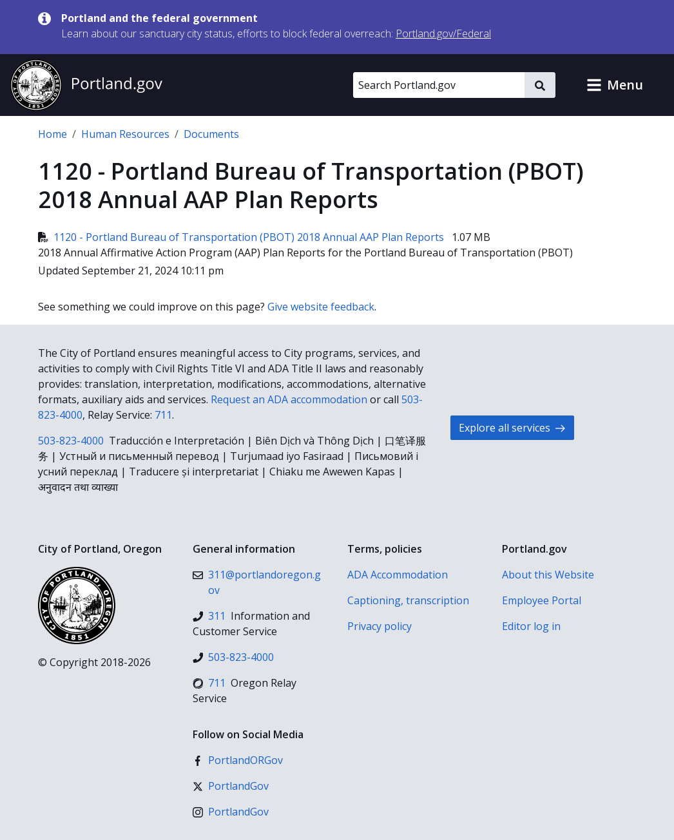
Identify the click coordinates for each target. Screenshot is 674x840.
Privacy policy (379, 626)
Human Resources (125, 134)
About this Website (548, 575)
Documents (211, 134)
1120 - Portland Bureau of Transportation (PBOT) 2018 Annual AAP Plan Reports (242, 237)
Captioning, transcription (408, 600)
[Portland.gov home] (86, 85)
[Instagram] (231, 811)
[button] (615, 85)
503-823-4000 (71, 441)
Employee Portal (541, 600)
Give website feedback (320, 307)
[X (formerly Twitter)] (231, 786)
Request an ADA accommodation (289, 399)
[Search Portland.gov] (439, 85)
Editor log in (531, 626)
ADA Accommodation (397, 575)
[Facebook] (238, 760)
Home (52, 134)
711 (163, 415)
